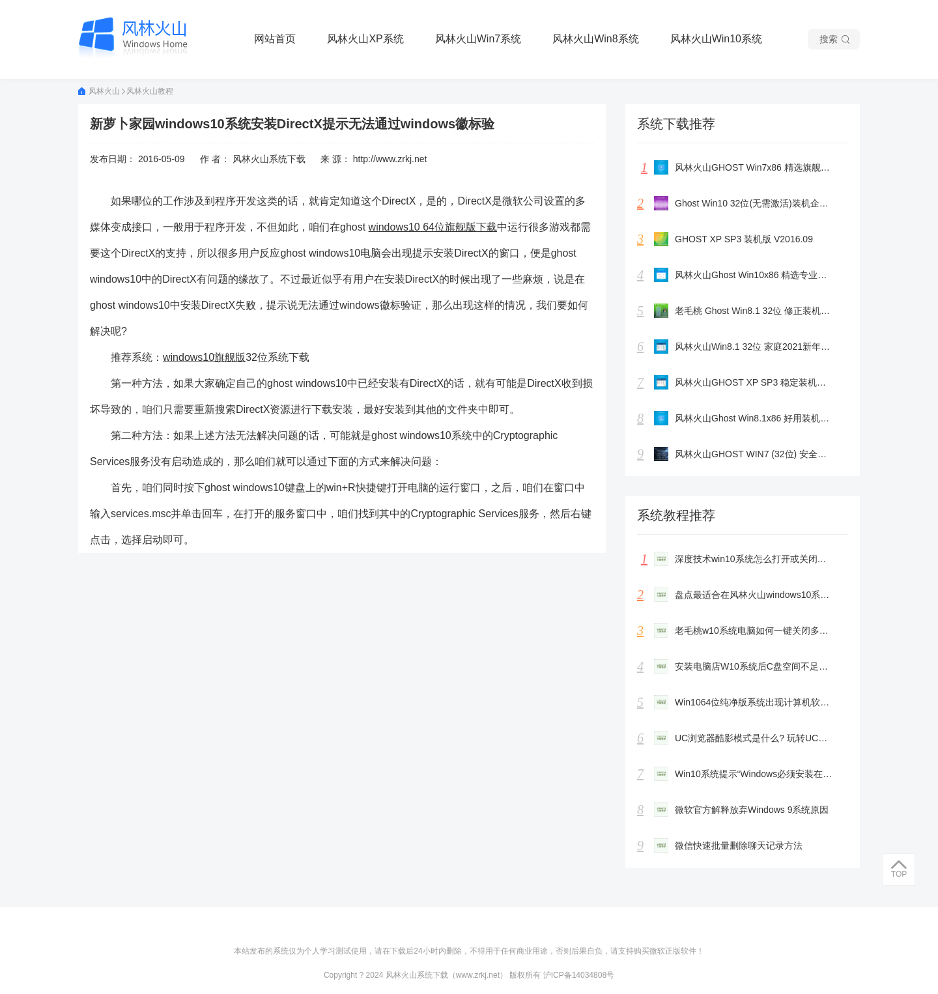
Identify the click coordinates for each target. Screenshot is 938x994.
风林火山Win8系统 (595, 38)
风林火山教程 (149, 91)
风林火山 (102, 91)
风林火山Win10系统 (716, 38)
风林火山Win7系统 (478, 38)
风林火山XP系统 (365, 38)
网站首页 (275, 38)
